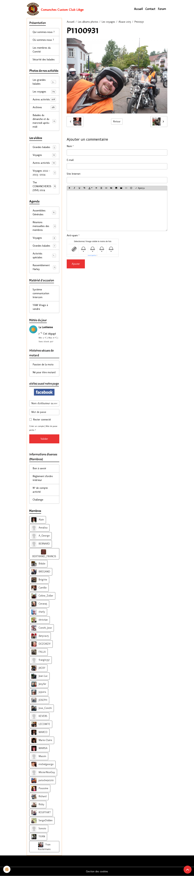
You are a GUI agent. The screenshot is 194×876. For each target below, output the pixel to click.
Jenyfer (38, 684)
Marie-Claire (41, 740)
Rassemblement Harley (44, 267)
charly (38, 612)
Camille (39, 587)
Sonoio (38, 828)
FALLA (38, 652)
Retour (117, 121)
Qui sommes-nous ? (43, 32)
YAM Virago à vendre (40, 307)
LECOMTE (40, 724)
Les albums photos (88, 21)
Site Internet (73, 173)
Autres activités (44, 99)
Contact (150, 9)
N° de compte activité (40, 489)
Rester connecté (42, 419)
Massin (38, 756)
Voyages (44, 155)
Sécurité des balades (44, 59)
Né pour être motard (44, 372)
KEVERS (39, 716)
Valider (44, 438)
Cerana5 (39, 603)
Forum (162, 9)
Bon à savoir (39, 468)
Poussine (39, 788)
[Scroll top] (188, 870)
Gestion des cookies (97, 871)
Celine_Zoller (42, 595)
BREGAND (40, 571)
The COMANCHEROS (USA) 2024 (44, 186)
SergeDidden (42, 820)
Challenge (38, 499)
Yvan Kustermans (44, 846)
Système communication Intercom (41, 293)
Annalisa (39, 527)
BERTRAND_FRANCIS (44, 553)
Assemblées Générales (44, 212)
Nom (69, 146)
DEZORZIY (41, 644)
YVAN (38, 836)
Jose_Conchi (41, 708)
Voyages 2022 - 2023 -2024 (44, 172)
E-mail (70, 159)
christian (39, 620)
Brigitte (39, 579)
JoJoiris (38, 692)
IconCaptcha (92, 255)
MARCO (39, 732)
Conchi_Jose (41, 628)
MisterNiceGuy (43, 772)
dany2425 (40, 636)
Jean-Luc (39, 676)
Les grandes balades (44, 81)
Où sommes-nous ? (43, 39)
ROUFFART (41, 812)
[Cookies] (6, 869)
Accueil (138, 9)
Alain (37, 519)
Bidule (38, 563)
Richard (38, 796)
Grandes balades (44, 147)
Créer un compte (36, 426)
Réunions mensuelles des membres (44, 226)
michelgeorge (42, 764)
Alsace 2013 (124, 21)
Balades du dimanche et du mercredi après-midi (45, 121)
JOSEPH (39, 700)
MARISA (39, 748)
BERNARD (40, 543)
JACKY (38, 668)
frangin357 (40, 660)
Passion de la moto (43, 364)
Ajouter (76, 263)
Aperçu (140, 188)
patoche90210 (42, 780)
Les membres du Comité (42, 49)
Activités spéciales (44, 255)
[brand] (55, 9)
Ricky (37, 804)
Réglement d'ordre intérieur (43, 478)
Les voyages (108, 21)
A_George (40, 535)
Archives (44, 107)
